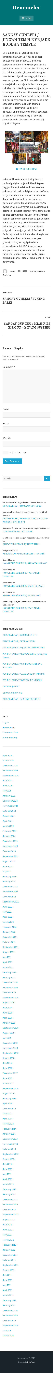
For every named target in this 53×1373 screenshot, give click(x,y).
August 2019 (8, 1032)
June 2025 (7, 785)
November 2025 (10, 770)
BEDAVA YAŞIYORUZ (12, 692)
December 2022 (10, 886)
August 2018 (8, 1058)
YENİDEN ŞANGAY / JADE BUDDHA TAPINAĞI (24, 673)
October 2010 (9, 1320)
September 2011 (11, 1265)
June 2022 (7, 906)
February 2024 (9, 831)
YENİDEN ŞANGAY (11, 686)
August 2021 (8, 952)
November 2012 (10, 1204)
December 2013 (10, 1138)
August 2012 (8, 1219)
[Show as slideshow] (26, 169)
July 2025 (7, 780)
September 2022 (11, 901)
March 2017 (8, 1083)
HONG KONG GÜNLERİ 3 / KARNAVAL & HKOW (25, 563)
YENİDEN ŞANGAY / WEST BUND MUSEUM (22, 680)
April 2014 (7, 1118)
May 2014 (7, 1113)
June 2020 (7, 1012)
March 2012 (8, 1239)
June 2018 (7, 1068)
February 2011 (9, 1300)
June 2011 (7, 1280)
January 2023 (9, 881)
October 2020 (9, 992)
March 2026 (8, 760)
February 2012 (9, 1244)
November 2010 (10, 1315)
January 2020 (9, 1022)
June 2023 (7, 866)
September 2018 (11, 1053)
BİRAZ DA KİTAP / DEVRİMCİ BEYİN (19, 641)
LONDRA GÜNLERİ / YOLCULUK (17, 531)
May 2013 (7, 1174)
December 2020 (10, 982)
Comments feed (10, 732)
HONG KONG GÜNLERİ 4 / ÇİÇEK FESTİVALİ (23, 585)
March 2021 (8, 967)
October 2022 (9, 896)
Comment (9, 366)
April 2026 (7, 755)
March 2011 (8, 1295)
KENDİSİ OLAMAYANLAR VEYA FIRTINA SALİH (24, 553)
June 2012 (7, 1229)
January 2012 (9, 1249)
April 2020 (7, 1017)
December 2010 (10, 1310)
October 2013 (9, 1148)
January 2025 (9, 795)
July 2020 (7, 1007)
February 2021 (9, 972)
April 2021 (7, 962)
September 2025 (11, 775)
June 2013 (7, 1169)
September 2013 (11, 1154)
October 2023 (9, 851)
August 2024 (8, 815)
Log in (6, 722)
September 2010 (11, 1325)
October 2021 (9, 942)
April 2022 (7, 916)
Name (6, 409)
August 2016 (8, 1093)
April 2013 (7, 1179)
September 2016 (11, 1088)
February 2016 (9, 1098)
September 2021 (11, 947)
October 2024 (9, 810)
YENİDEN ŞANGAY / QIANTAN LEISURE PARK (24, 647)
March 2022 (8, 921)
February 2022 (9, 926)
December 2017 (10, 1073)
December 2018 (10, 1043)
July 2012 (7, 1224)
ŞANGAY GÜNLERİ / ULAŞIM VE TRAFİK (21, 544)
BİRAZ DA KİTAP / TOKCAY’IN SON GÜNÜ (22, 505)
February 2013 (9, 1189)
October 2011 (9, 1259)
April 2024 (7, 821)
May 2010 (7, 1330)
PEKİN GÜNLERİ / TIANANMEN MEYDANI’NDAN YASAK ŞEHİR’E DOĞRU (25, 520)
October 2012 (9, 1209)
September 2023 (11, 856)
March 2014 (8, 1123)
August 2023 (8, 861)
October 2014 (9, 1108)
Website (7, 438)
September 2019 (11, 1027)
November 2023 (10, 846)
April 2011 (7, 1290)
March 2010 (8, 1335)
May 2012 (7, 1234)
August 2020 (8, 1002)
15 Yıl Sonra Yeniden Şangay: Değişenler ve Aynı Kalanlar (26, 538)
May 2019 (7, 1037)
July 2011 (7, 1275)
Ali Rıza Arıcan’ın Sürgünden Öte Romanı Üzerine (23, 502)
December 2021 (10, 937)
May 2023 (7, 871)
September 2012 (11, 1214)
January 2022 (9, 932)
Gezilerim (7, 275)
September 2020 (11, 997)
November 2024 (10, 805)
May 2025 (7, 790)
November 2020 (10, 987)
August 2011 (8, 1270)
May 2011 (7, 1285)
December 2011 (10, 1254)
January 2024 (9, 836)
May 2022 (7, 911)
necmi (12, 271)
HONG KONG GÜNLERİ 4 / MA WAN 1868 (22, 595)
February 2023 (9, 876)
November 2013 (10, 1143)
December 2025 (10, 765)
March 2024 (8, 826)
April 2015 (7, 1103)
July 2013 (7, 1164)
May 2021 (7, 957)
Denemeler (26, 7)
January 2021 (9, 977)
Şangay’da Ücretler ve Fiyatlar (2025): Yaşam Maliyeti (24, 528)
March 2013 (8, 1184)
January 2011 (9, 1305)
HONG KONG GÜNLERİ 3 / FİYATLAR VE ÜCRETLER (21, 574)
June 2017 (7, 1078)
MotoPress (30, 1362)
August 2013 (8, 1159)
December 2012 (10, 1199)
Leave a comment (37, 271)
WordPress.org (10, 737)
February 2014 (9, 1128)
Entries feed (8, 727)
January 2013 (9, 1194)
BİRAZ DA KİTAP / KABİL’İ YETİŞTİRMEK (21, 699)
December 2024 (10, 800)
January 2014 (9, 1133)
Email (6, 423)
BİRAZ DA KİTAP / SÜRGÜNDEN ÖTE (20, 635)
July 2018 (7, 1063)
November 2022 (10, 891)
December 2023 (10, 841)
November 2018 (10, 1048)
